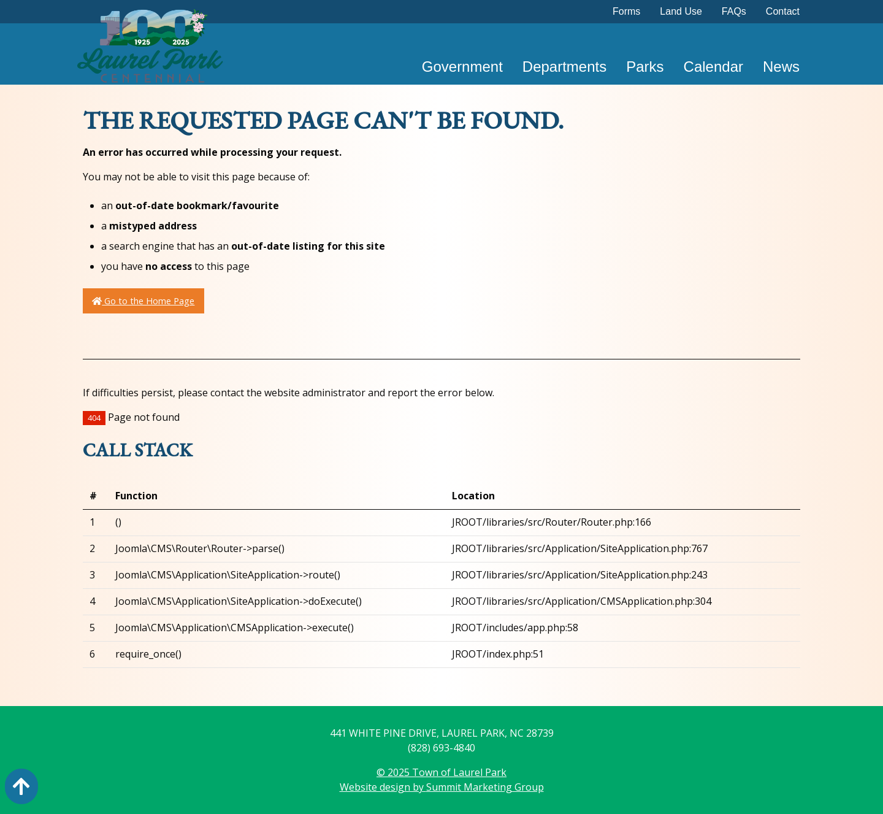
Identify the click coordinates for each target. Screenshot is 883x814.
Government (462, 66)
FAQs (734, 11)
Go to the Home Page (143, 301)
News (781, 66)
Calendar (713, 66)
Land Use (681, 11)
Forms (626, 11)
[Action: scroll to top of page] (21, 786)
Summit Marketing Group (485, 787)
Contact (783, 11)
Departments (564, 66)
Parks (644, 66)
